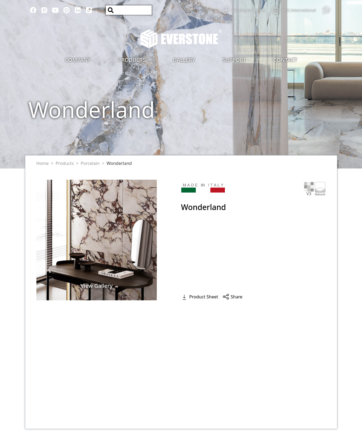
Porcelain (90, 163)
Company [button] (78, 59)
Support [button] (234, 59)
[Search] (129, 10)
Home (42, 163)
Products (65, 163)
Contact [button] (285, 59)
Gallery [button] (184, 59)
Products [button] (132, 59)
